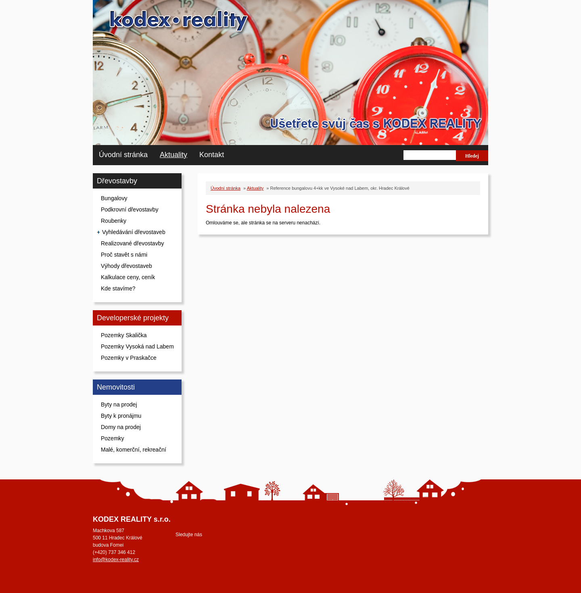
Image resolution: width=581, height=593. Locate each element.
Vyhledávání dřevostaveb (133, 232)
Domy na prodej (121, 427)
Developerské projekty (133, 318)
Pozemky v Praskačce (129, 358)
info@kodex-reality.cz (116, 559)
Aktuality (173, 155)
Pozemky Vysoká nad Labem (137, 346)
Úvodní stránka (123, 155)
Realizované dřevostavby (132, 243)
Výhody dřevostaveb (126, 266)
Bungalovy (114, 198)
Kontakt (211, 155)
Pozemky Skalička (124, 335)
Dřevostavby (117, 181)
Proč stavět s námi (124, 254)
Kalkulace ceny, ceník (128, 277)
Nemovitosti (116, 387)
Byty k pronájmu (121, 416)
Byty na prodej (119, 404)
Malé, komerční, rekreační (133, 449)
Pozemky (112, 438)
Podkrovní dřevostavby (129, 209)
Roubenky (113, 221)
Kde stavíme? (118, 288)
